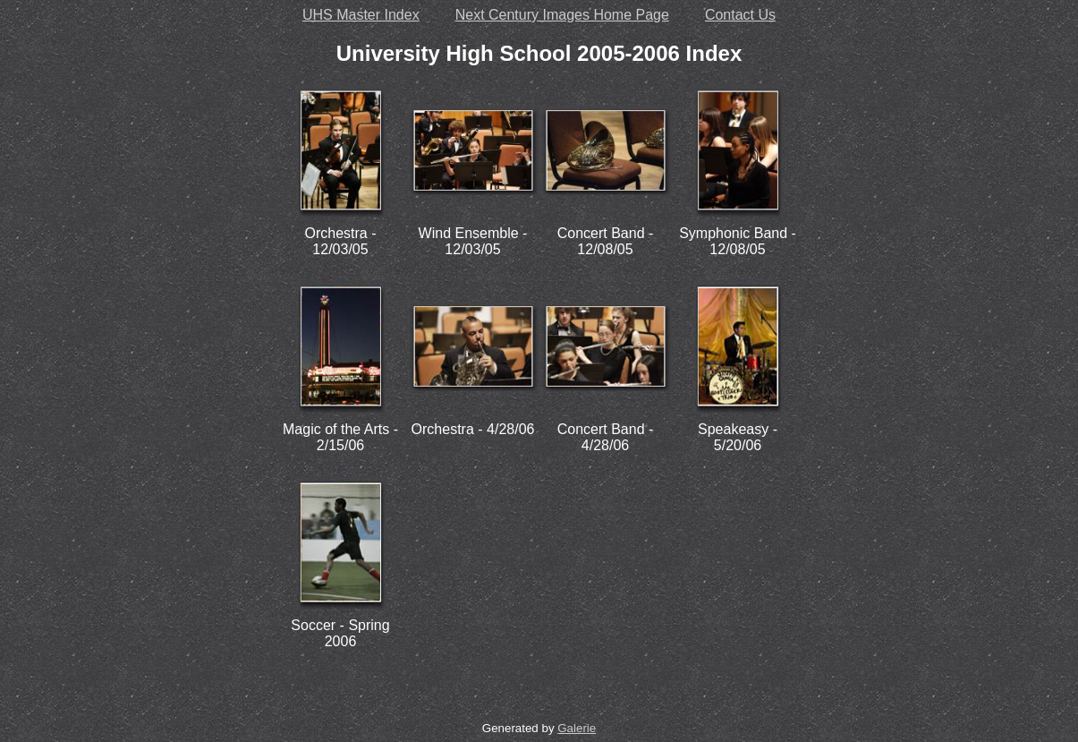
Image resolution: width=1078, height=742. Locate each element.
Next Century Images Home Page (562, 14)
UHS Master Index (361, 14)
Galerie (576, 728)
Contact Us (740, 14)
